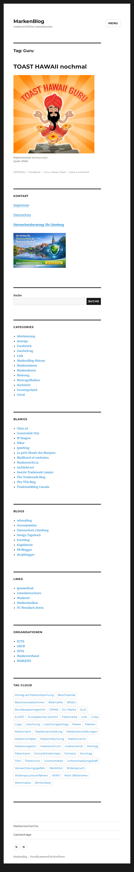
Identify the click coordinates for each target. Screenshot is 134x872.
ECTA (20, 641)
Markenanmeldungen (81, 731)
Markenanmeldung (48, 731)
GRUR (21, 646)
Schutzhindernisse (47, 753)
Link (20, 355)
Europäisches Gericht (43, 717)
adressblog (24, 520)
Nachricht (24, 385)
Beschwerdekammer (29, 702)
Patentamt (22, 753)
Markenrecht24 (28, 462)
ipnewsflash (25, 588)
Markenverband (28, 656)
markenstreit (74, 746)
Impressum (21, 205)
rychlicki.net (25, 467)
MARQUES (24, 661)
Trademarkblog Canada (33, 487)
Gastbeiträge (22, 834)
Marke (76, 724)
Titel (18, 760)
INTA (20, 651)
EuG (83, 709)
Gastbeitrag (25, 351)
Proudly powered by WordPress (47, 856)
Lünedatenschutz (29, 593)
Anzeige (22, 341)
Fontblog (23, 540)
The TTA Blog (26, 482)
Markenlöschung (52, 739)
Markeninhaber (25, 739)
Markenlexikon (27, 603)
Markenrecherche (25, 826)
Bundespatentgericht (30, 709)
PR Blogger (24, 549)
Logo (18, 724)
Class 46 (22, 428)
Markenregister (25, 746)
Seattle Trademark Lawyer (35, 472)
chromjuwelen (27, 525)
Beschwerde (66, 695)
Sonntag (86, 753)
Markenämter (26, 370)
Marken (90, 724)
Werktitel (55, 768)
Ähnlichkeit (43, 782)
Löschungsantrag (56, 724)
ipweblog (23, 448)
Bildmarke (56, 702)
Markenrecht (77, 739)
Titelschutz (32, 760)
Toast (62, 172)
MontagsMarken (28, 380)
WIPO (56, 775)
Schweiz (70, 753)
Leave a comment (79, 172)
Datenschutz (22, 215)
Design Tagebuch (29, 535)
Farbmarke (69, 717)
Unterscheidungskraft (82, 760)
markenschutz (50, 746)
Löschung (33, 724)
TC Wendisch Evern (30, 607)
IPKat (21, 443)
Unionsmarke (53, 760)
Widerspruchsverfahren (31, 775)
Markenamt (23, 731)
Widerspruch (75, 768)
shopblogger (25, 554)
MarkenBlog (28, 21)
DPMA (54, 709)
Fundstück (34, 172)
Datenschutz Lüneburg (33, 530)
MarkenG (23, 598)
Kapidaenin (25, 545)
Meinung (23, 375)
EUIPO (19, 717)
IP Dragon (24, 438)
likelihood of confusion (33, 457)
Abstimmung (26, 336)
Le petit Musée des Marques (36, 452)
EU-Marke (69, 709)
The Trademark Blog (31, 477)
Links (95, 717)
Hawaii (55, 172)
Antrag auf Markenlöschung (34, 695)
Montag (92, 746)
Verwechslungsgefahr (30, 768)
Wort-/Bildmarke (76, 775)
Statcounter (8, 869)
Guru (47, 172)
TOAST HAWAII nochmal (50, 66)
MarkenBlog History (31, 360)
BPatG (71, 702)
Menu (113, 23)
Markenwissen (27, 365)
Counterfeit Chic (28, 433)
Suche (17, 295)
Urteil (21, 394)
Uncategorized (27, 390)
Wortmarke (23, 782)
